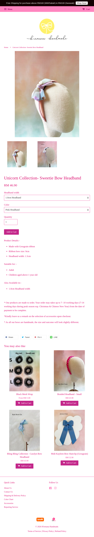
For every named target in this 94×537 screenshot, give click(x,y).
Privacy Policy (48, 531)
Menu (8, 9)
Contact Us (8, 492)
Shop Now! (82, 3)
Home (6, 47)
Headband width (11, 192)
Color (6, 204)
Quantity (8, 217)
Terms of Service (34, 531)
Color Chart (8, 499)
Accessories (8, 503)
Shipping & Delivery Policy (15, 495)
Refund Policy (60, 531)
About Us (8, 488)
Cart (86, 9)
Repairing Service (11, 507)
